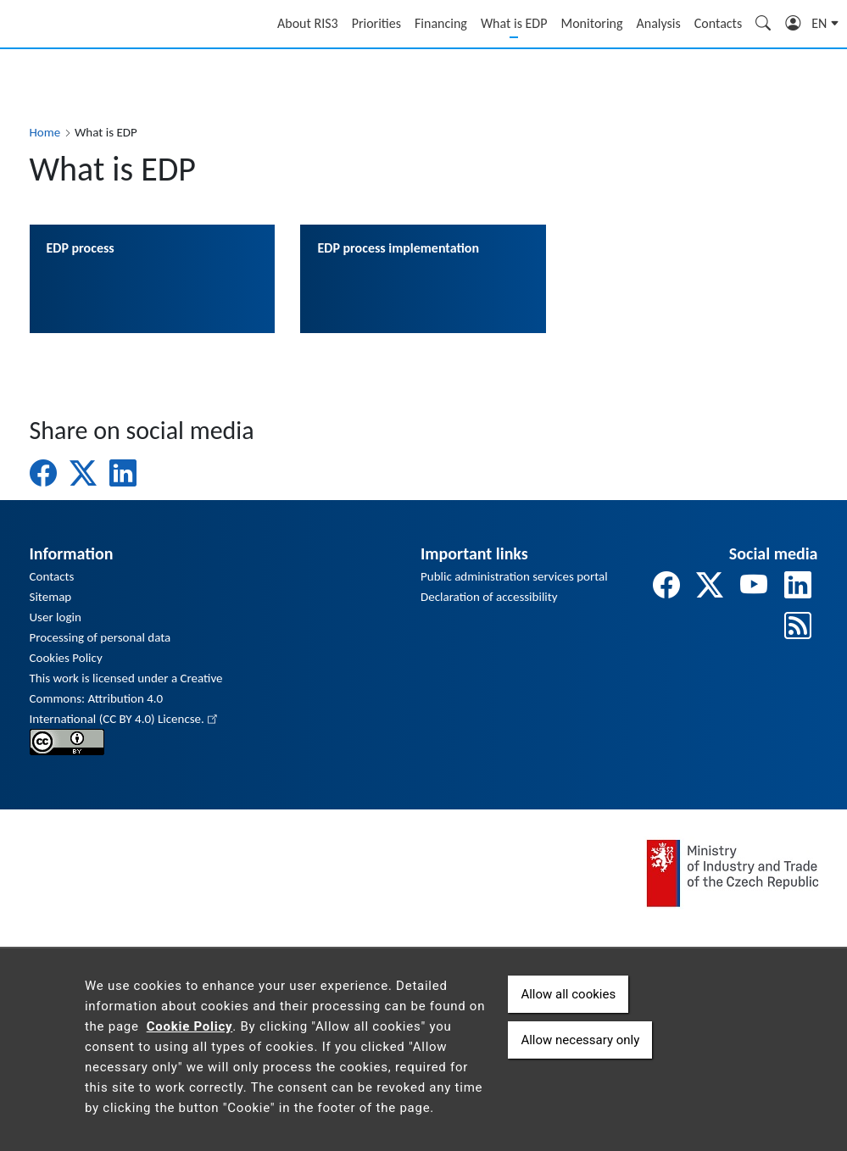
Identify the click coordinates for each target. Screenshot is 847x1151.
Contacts (718, 23)
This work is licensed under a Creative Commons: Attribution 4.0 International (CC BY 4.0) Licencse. (126, 698)
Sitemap (51, 596)
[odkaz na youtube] (753, 586)
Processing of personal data (100, 637)
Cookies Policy (66, 657)
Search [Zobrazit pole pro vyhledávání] (763, 25)
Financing (441, 23)
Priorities (376, 23)
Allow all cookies (568, 994)
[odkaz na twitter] (709, 586)
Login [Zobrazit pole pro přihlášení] (793, 25)
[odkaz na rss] (797, 626)
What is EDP (514, 23)
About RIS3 (307, 23)
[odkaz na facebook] (666, 586)
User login (55, 617)
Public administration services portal (514, 576)
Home (45, 132)
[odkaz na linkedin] (797, 586)
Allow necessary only (580, 1040)
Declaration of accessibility (489, 596)
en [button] (820, 23)
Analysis (659, 23)
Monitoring (591, 23)
